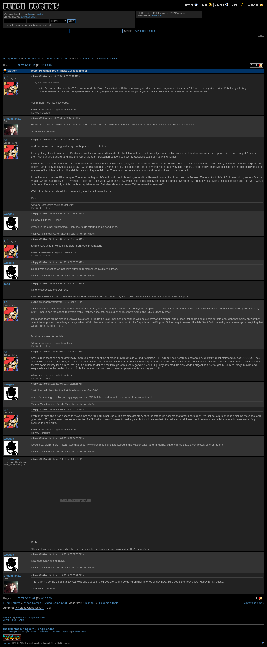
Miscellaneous (79, 632)
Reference (32, 632)
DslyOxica (157, 15)
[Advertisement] (133, 46)
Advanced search (145, 30)
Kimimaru (88, 58)
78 (19, 65)
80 (26, 65)
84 (42, 65)
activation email (28, 17)
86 (50, 65)
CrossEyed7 (11, 459)
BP (6, 76)
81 (30, 65)
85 (46, 65)
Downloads (20, 632)
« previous (250, 602)
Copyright (7, 643)
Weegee (9, 214)
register (39, 14)
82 (33, 65)
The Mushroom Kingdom (18, 629)
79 (22, 65)
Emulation (56, 632)
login (30, 14)
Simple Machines (37, 617)
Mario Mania (44, 632)
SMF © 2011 (21, 617)
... (15, 65)
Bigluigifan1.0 (12, 118)
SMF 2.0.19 (8, 617)
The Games (8, 632)
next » (260, 602)
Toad (7, 283)
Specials (67, 632)
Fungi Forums (45, 629)
